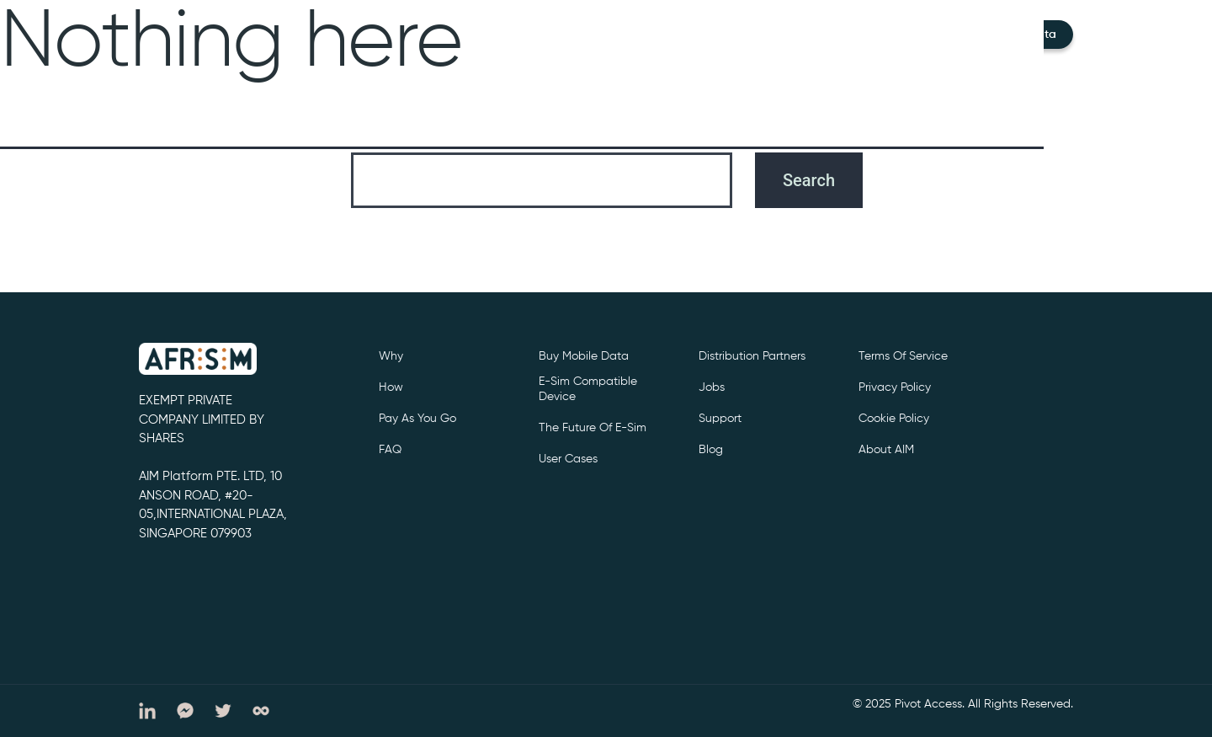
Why (391, 356)
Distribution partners (752, 356)
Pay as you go (417, 419)
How (391, 387)
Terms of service (903, 356)
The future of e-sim (592, 428)
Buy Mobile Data (584, 356)
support (720, 419)
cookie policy (893, 419)
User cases (568, 459)
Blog (711, 450)
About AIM (886, 450)
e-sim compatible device (588, 389)
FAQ (390, 450)
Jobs (712, 387)
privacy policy (894, 387)
